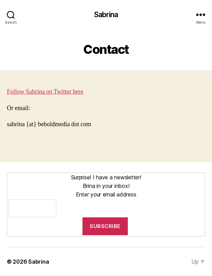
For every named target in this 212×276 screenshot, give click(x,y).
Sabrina (106, 14)
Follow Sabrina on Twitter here (45, 92)
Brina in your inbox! (106, 185)
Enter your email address (106, 194)
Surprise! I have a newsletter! (106, 177)
